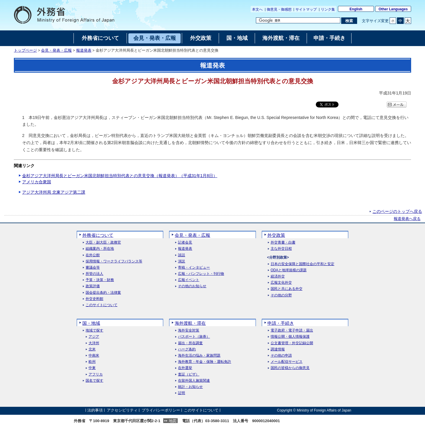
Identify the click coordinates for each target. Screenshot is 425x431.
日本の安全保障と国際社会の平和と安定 (302, 264)
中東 (92, 368)
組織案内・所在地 (100, 249)
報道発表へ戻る (407, 219)
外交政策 (276, 235)
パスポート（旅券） (194, 337)
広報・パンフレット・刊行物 (201, 274)
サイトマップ (306, 9)
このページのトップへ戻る (397, 211)
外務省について (97, 235)
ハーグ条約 (187, 349)
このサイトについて (101, 305)
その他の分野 (281, 295)
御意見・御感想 (279, 9)
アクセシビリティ (122, 410)
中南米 (94, 355)
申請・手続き (280, 323)
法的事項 (95, 410)
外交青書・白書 (283, 242)
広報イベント (188, 280)
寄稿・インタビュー (194, 268)
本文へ (257, 9)
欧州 (92, 362)
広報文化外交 (281, 283)
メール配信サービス (287, 362)
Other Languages (393, 9)
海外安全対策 (188, 330)
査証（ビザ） (188, 374)
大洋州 (94, 343)
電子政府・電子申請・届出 (292, 330)
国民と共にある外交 (287, 289)
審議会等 (93, 268)
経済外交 (278, 276)
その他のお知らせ (192, 286)
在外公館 (93, 255)
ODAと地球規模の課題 (289, 270)
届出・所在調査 (190, 343)
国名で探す (94, 381)
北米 (92, 349)
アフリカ (96, 374)
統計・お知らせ (190, 387)
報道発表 (83, 50)
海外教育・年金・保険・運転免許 (204, 362)
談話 (181, 255)
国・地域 (91, 323)
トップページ (25, 50)
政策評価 (93, 286)
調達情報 (278, 349)
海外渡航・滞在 (190, 323)
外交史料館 (94, 299)
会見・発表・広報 (56, 50)
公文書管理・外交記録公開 (292, 343)
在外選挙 (185, 368)
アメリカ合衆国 (36, 181)
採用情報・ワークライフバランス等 (114, 261)
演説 (181, 261)
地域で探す (94, 330)
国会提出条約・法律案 (103, 293)
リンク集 (328, 9)
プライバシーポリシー (161, 410)
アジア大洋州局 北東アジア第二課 (53, 192)
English (355, 9)
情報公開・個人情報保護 (290, 337)
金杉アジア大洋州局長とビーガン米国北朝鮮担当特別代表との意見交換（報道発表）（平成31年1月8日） (119, 175)
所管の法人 (94, 274)
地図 (172, 421)
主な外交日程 (281, 249)
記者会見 (185, 242)
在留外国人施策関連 (194, 381)
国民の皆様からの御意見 (290, 368)
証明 (181, 393)
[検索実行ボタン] (349, 20)
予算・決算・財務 (100, 280)
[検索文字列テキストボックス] (298, 20)
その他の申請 (281, 355)
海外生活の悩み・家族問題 (199, 355)
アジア (94, 337)
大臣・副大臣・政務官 (103, 242)
